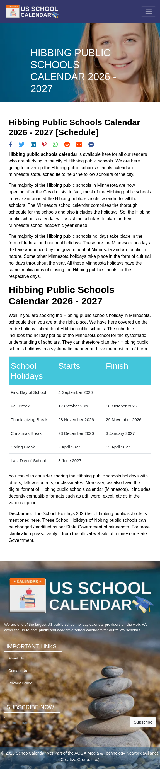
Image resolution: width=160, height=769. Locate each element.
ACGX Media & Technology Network (108, 753)
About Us (16, 658)
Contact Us (17, 671)
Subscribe (143, 722)
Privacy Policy (20, 683)
